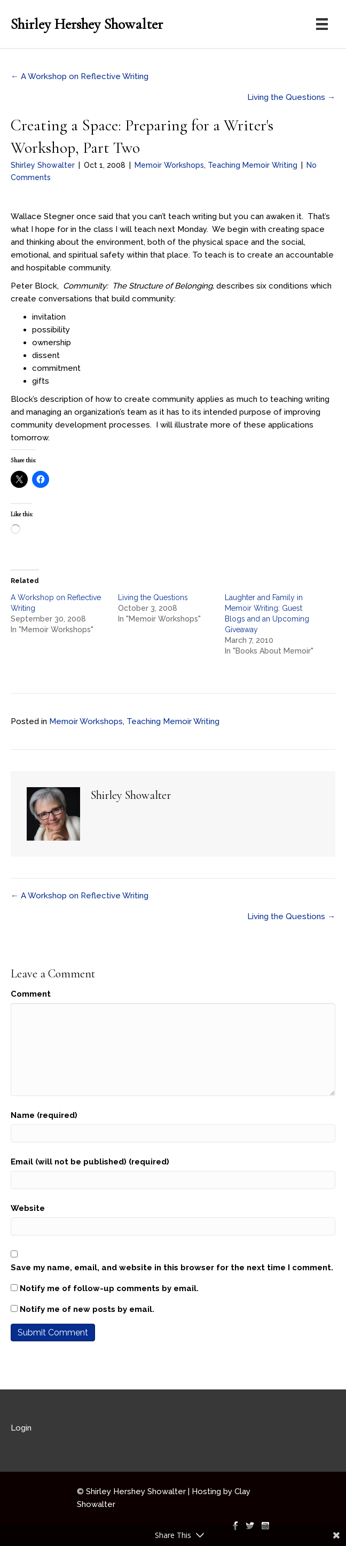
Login (21, 1428)
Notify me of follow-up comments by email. (109, 1288)
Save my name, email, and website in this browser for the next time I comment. (172, 1267)
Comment (31, 994)
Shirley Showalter (43, 165)
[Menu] (322, 24)
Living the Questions (153, 597)
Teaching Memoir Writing (252, 165)
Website (28, 1208)
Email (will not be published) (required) (90, 1162)
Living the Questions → (291, 97)
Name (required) (44, 1115)
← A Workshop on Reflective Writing (79, 76)
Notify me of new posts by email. (87, 1309)
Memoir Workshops (169, 165)
